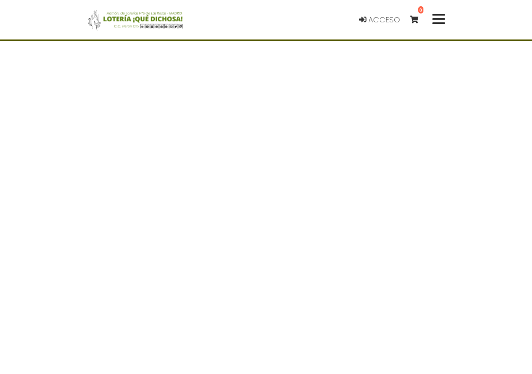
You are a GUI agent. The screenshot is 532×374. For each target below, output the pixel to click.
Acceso (379, 14)
